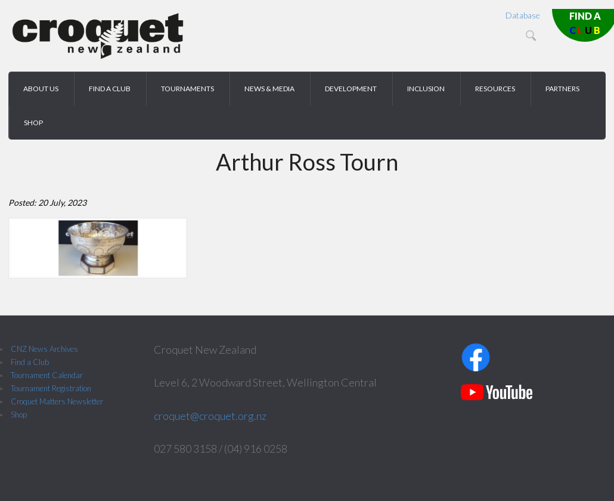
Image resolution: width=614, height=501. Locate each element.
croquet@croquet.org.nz (210, 415)
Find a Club (30, 362)
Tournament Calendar (47, 375)
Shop (19, 414)
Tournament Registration (51, 388)
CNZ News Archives (44, 349)
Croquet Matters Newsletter (57, 401)
